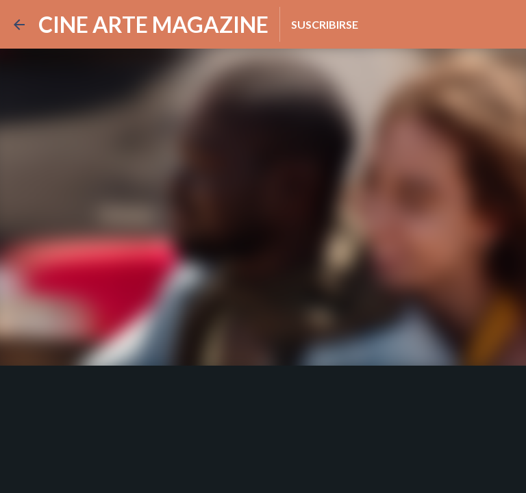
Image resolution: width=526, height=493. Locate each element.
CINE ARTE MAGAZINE (153, 24)
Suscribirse (324, 24)
